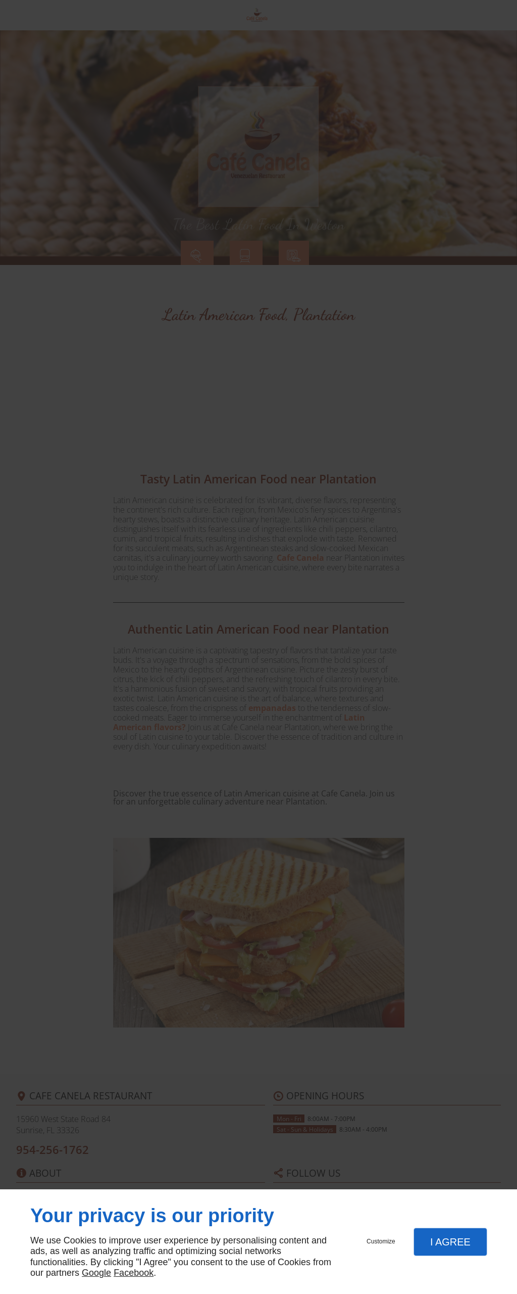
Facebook (133, 1273)
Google (96, 1273)
